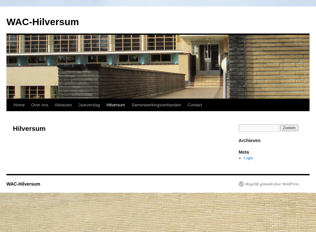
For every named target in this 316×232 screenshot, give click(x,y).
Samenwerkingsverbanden (156, 104)
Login (248, 158)
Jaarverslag (89, 104)
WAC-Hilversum (42, 21)
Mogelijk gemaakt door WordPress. (272, 184)
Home (19, 104)
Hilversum (115, 104)
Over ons (39, 104)
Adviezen (63, 104)
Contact (195, 104)
